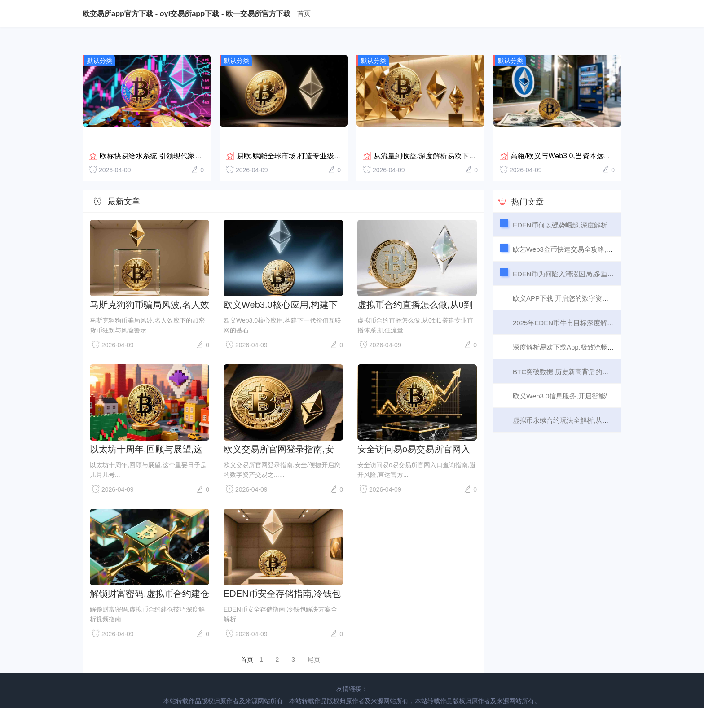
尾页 (314, 640)
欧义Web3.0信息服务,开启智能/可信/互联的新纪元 (588, 377)
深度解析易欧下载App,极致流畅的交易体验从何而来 (590, 328)
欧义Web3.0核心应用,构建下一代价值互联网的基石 (281, 286)
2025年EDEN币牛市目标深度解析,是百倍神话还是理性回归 (601, 304)
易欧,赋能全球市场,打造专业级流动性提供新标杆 (314, 137)
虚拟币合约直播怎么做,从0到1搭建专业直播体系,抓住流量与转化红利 (415, 286)
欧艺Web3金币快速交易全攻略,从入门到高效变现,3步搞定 (599, 230)
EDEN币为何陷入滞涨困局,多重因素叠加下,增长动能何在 (598, 255)
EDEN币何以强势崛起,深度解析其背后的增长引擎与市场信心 (604, 206)
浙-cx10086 (538, 693)
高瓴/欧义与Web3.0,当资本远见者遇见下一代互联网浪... (599, 137)
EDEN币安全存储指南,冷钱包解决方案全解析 (282, 575)
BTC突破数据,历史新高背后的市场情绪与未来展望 (588, 353)
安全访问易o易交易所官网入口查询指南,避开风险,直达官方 (413, 430)
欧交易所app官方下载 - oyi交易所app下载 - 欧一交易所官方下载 (186, 13)
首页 (304, 13)
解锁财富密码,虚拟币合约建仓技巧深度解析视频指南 (149, 575)
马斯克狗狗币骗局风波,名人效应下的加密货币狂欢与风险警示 (149, 286)
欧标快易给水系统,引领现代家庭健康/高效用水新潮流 (184, 137)
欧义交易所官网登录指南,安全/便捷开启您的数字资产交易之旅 (283, 430)
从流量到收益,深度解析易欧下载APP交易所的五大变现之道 (468, 137)
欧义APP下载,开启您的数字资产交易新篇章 (577, 279)
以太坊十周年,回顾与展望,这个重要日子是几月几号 (146, 430)
